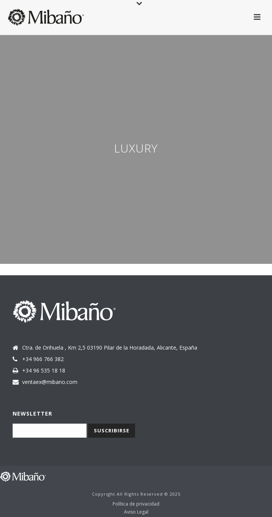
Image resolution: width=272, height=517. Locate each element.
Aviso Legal (136, 512)
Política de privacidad (136, 504)
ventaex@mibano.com (49, 382)
